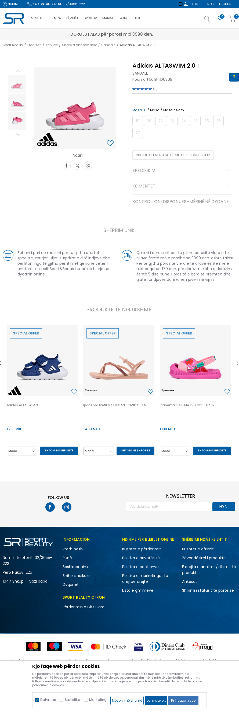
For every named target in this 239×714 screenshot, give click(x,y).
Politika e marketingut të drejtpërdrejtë (145, 578)
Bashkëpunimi (76, 566)
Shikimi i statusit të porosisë (208, 590)
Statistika (72, 699)
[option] (17, 84)
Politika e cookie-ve (140, 566)
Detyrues (48, 699)
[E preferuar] (220, 18)
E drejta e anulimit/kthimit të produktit (209, 569)
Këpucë (52, 45)
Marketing (98, 699)
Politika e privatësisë (141, 558)
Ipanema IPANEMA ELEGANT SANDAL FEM (115, 405)
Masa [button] (155, 110)
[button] (212, 20)
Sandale (108, 45)
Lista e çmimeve (137, 590)
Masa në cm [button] (173, 110)
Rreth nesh (73, 549)
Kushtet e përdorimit (141, 549)
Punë (67, 558)
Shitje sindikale (76, 575)
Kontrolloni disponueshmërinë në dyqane (182, 203)
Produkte (34, 45)
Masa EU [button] (139, 110)
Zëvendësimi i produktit (204, 558)
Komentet (182, 186)
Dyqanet (71, 584)
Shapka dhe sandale (79, 45)
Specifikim (182, 171)
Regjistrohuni (219, 4)
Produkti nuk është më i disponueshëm (173, 155)
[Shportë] (232, 19)
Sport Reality (13, 45)
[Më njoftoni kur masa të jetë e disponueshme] (137, 121)
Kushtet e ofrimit (198, 549)
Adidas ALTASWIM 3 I (23, 405)
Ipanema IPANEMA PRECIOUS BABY (187, 405)
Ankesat (189, 581)
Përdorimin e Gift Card (83, 607)
